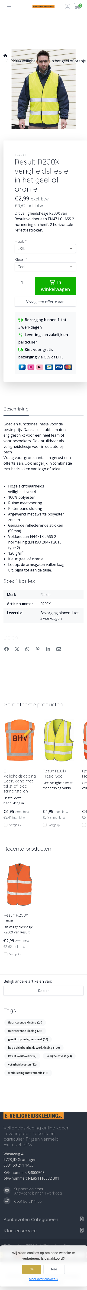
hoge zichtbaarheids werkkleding (34, 1048)
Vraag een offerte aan (45, 301)
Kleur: (20, 259)
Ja (32, 1269)
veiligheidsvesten (22, 1064)
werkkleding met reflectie (28, 1073)
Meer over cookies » (43, 1279)
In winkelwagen (55, 285)
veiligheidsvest (59, 1056)
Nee (54, 1269)
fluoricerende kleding (25, 1022)
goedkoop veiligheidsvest (28, 1039)
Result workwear (22, 1056)
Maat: (20, 241)
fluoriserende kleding (25, 1031)
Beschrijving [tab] (16, 409)
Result (21, 155)
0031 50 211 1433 (18, 1165)
